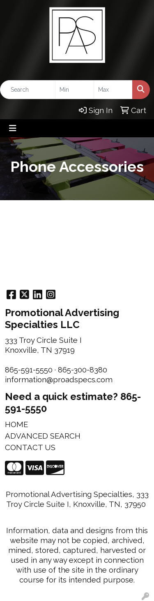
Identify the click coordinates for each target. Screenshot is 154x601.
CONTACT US (30, 447)
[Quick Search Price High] (113, 89)
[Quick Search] (27, 89)
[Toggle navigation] (12, 128)
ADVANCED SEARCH (42, 435)
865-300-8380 (82, 369)
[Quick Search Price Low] (74, 89)
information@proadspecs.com (59, 379)
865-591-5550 (29, 369)
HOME (16, 424)
